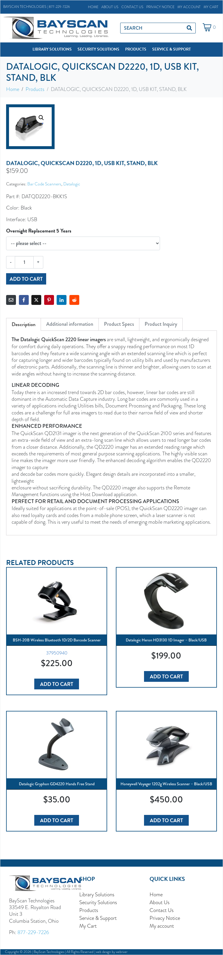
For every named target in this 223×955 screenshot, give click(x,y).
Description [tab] (23, 324)
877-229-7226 (59, 6)
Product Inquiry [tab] (161, 324)
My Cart (211, 7)
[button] (52, 49)
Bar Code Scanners (44, 184)
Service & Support (98, 918)
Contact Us (132, 7)
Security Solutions (98, 902)
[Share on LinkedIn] (61, 300)
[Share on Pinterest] (49, 300)
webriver (121, 951)
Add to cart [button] (56, 684)
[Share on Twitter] (36, 300)
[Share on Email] (11, 300)
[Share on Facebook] (24, 300)
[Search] (189, 28)
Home (93, 7)
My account (189, 7)
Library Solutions (96, 894)
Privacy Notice (160, 7)
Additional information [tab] (69, 324)
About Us (109, 7)
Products (88, 910)
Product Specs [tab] (119, 324)
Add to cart (26, 279)
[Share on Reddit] (74, 300)
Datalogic (71, 184)
